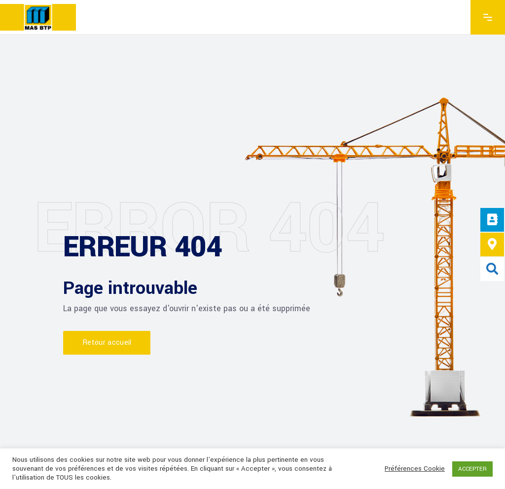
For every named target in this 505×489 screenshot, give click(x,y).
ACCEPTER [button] (472, 469)
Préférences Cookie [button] (415, 468)
